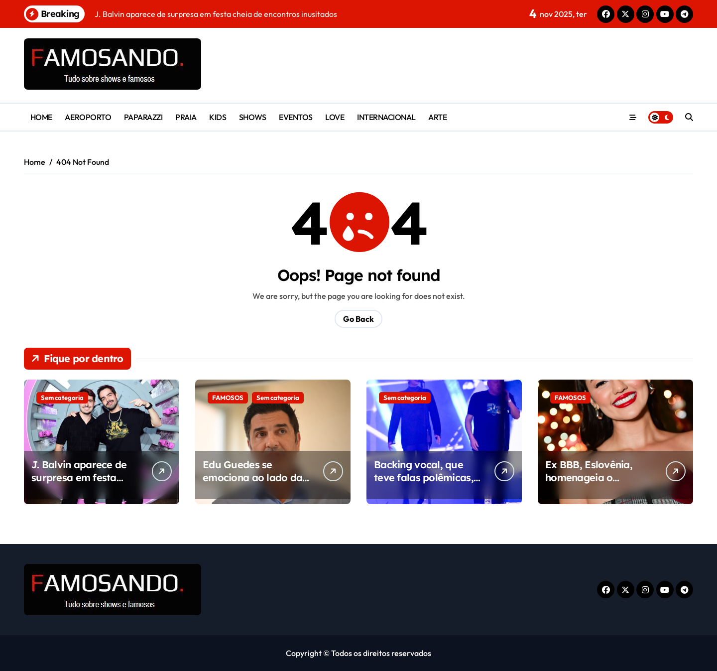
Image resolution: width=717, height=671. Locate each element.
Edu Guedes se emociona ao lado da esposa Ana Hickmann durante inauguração (254, 484)
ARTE (437, 117)
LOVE (334, 117)
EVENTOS (296, 117)
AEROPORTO (88, 117)
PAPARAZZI (143, 117)
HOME (41, 117)
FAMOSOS (227, 398)
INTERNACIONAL (386, 117)
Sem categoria (62, 398)
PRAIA (186, 117)
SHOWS (252, 117)
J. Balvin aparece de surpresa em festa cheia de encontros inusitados (79, 484)
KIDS (217, 117)
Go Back (358, 319)
